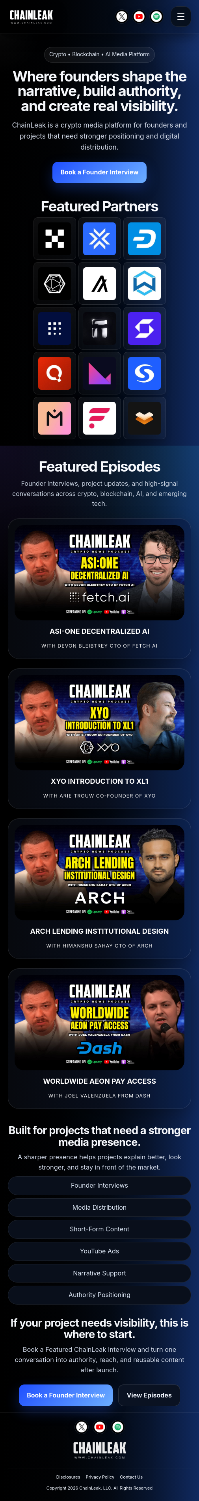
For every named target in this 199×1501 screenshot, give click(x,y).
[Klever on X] (99, 373)
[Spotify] (156, 16)
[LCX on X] (99, 238)
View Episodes (148, 1395)
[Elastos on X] (144, 418)
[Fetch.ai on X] (54, 328)
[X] (122, 16)
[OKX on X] (54, 238)
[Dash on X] (144, 238)
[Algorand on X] (99, 283)
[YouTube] (139, 16)
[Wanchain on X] (144, 283)
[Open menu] (181, 16)
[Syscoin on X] (144, 373)
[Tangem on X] (99, 328)
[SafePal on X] (144, 328)
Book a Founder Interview (99, 172)
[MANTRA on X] (54, 418)
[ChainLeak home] (31, 16)
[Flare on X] (99, 418)
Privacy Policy (100, 1477)
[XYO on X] (54, 283)
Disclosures (68, 1477)
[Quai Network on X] (54, 373)
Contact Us (131, 1477)
